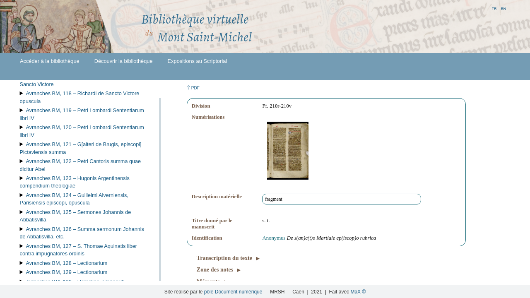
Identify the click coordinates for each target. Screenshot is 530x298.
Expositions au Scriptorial (197, 61)
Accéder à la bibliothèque (50, 61)
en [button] (503, 8)
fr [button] (493, 8)
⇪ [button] (193, 87)
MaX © (358, 292)
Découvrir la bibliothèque (123, 61)
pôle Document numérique (233, 292)
